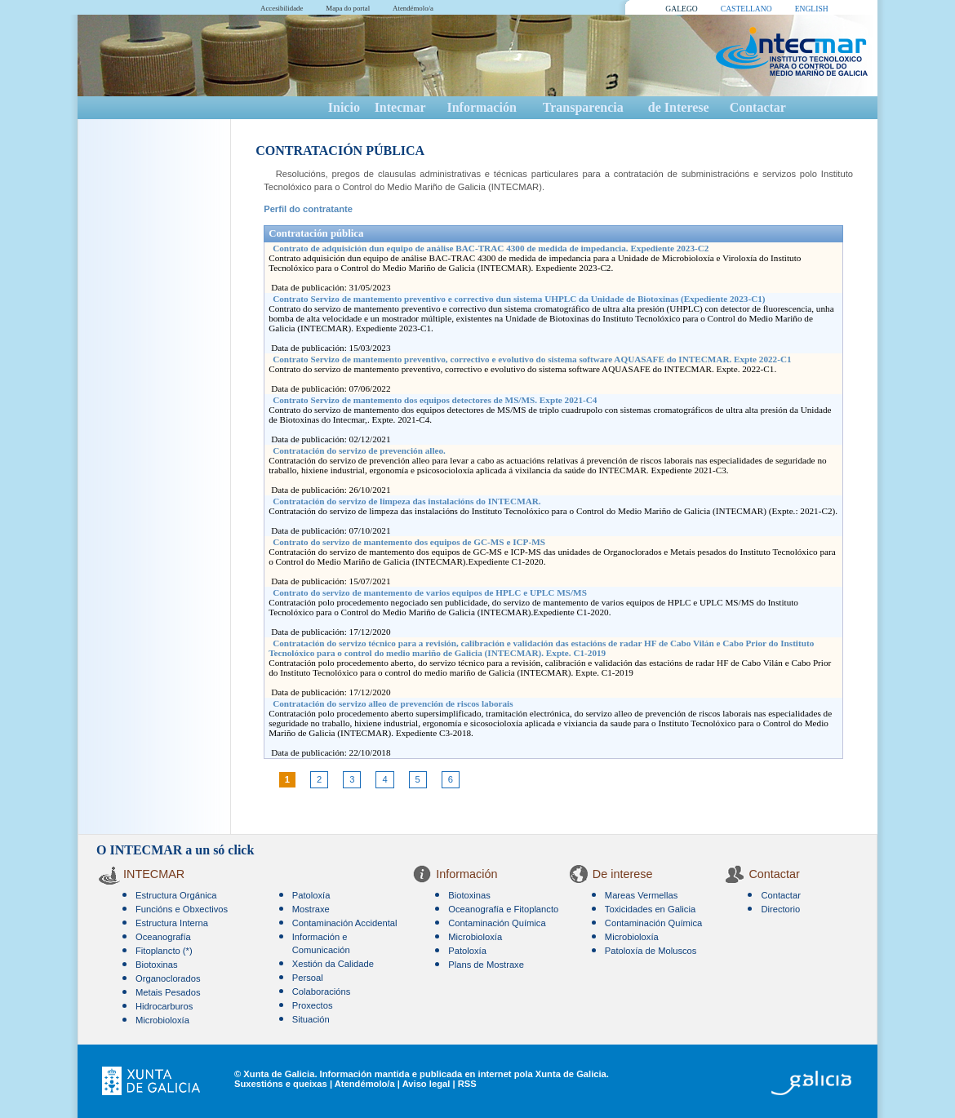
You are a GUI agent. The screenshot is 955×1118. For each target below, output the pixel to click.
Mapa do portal (348, 8)
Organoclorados (168, 978)
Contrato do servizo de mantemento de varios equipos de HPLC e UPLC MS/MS (430, 592)
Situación (311, 1019)
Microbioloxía (162, 1020)
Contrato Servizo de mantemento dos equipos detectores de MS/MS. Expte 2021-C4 (435, 400)
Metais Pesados (168, 992)
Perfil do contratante (308, 209)
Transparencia (583, 107)
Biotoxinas (156, 964)
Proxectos (312, 1005)
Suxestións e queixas (280, 1084)
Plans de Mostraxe (486, 964)
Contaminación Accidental (345, 923)
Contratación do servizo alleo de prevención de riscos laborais (393, 703)
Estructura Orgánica (176, 895)
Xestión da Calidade (333, 964)
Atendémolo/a (413, 8)
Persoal (307, 978)
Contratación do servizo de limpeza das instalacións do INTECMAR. (406, 501)
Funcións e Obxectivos (181, 909)
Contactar (758, 107)
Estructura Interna (171, 923)
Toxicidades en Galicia (650, 909)
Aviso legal (426, 1084)
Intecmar (400, 107)
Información (481, 107)
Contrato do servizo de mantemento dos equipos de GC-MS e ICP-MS (409, 542)
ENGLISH (811, 8)
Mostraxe (311, 909)
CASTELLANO (746, 8)
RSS (467, 1084)
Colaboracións (321, 991)
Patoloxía (311, 895)
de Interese (678, 107)
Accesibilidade (281, 8)
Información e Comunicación (321, 943)
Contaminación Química (496, 923)
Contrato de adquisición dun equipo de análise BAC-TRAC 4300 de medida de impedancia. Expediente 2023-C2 (490, 248)
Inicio (344, 107)
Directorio (780, 909)
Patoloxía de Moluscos (651, 951)
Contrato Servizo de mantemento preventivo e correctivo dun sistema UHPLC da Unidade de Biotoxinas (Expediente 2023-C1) (519, 299)
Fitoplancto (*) (164, 951)
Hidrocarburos (164, 1006)
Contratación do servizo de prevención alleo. (359, 450)
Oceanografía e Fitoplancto (503, 909)
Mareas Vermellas (641, 895)
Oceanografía (163, 937)
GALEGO (681, 8)
